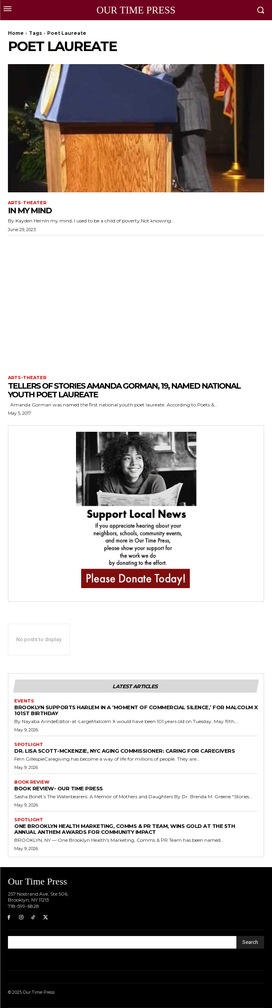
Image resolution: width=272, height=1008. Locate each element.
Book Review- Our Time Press (58, 788)
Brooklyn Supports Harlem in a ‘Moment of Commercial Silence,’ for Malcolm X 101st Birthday (136, 710)
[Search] (250, 942)
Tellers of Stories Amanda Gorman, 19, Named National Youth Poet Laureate (124, 390)
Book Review (31, 782)
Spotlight (28, 744)
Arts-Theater (27, 202)
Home (16, 33)
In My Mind (29, 210)
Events (24, 701)
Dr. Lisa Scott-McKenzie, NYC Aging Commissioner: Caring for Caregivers (124, 751)
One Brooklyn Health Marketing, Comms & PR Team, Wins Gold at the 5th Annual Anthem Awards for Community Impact (124, 829)
